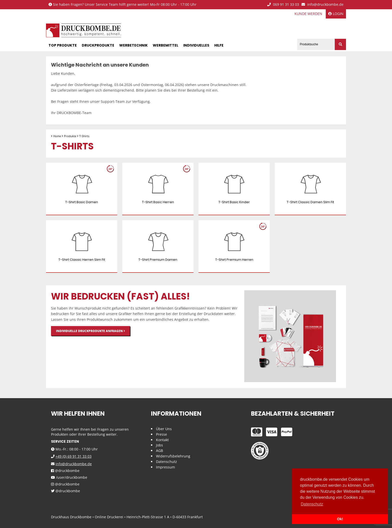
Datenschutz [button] (312, 504)
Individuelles (196, 45)
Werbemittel (165, 45)
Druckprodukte (98, 45)
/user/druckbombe (69, 477)
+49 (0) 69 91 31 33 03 (74, 456)
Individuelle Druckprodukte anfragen (90, 331)
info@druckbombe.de (323, 5)
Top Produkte (62, 45)
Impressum (165, 467)
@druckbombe (65, 471)
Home (57, 136)
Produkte (70, 136)
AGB (159, 450)
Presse (161, 434)
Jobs (159, 445)
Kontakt (162, 439)
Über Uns (164, 428)
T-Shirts (84, 136)
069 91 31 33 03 (283, 5)
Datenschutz (166, 461)
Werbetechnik (133, 45)
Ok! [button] (340, 519)
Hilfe (219, 45)
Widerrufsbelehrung (173, 456)
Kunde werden (308, 13)
